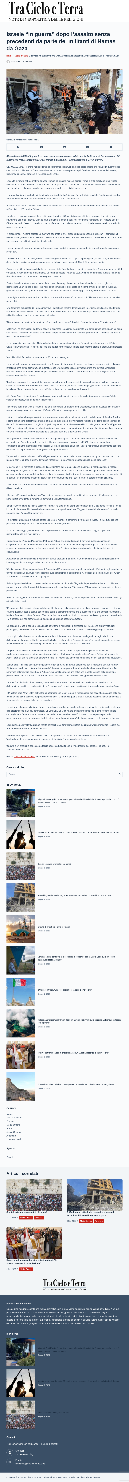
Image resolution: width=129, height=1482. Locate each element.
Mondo (9, 1114)
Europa (10, 1121)
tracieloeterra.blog (24, 1454)
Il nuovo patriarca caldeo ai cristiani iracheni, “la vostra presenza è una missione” (73, 1053)
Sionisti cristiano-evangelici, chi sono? (54, 864)
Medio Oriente (13, 1125)
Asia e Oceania (14, 1132)
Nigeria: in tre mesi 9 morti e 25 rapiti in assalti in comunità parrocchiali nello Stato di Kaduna (78, 832)
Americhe (11, 1136)
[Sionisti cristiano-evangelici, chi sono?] (34, 1194)
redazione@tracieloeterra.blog (30, 1464)
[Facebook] (18, 147)
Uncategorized (13, 1139)
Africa (9, 1128)
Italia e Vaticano (14, 1117)
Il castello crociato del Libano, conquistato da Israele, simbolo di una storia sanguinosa (75, 1084)
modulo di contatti (49, 1444)
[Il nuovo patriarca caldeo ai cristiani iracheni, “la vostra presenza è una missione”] (34, 1242)
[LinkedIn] (64, 147)
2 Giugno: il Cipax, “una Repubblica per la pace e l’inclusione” (64, 990)
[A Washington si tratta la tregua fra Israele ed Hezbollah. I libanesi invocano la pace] (95, 1194)
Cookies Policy (47, 1477)
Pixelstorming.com (91, 1477)
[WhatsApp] (87, 147)
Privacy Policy (62, 1477)
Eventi (9, 1157)
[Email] (111, 147)
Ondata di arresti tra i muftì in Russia (53, 927)
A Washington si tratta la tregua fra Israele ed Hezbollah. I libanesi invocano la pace (74, 895)
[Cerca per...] (61, 774)
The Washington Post (24, 756)
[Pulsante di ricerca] (120, 774)
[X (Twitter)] (41, 147)
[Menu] (121, 11)
